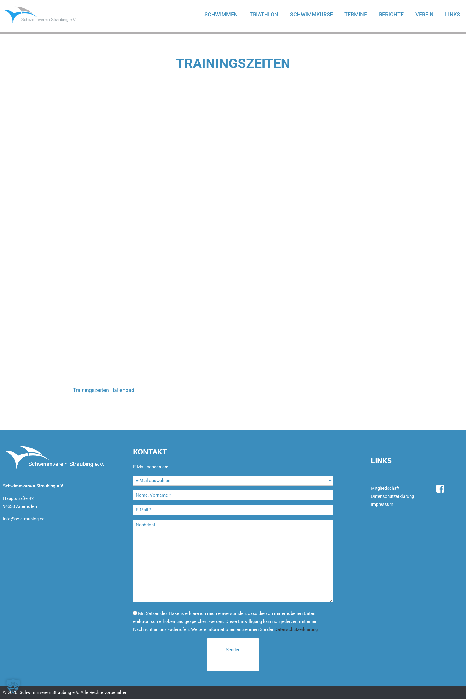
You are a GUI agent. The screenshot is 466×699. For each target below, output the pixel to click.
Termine (355, 14)
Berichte (391, 14)
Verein (424, 14)
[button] (13, 686)
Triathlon (263, 14)
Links (452, 14)
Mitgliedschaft (385, 488)
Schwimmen (220, 14)
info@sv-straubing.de (24, 519)
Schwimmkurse (310, 14)
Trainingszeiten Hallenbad (103, 390)
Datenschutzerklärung (296, 629)
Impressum (382, 504)
